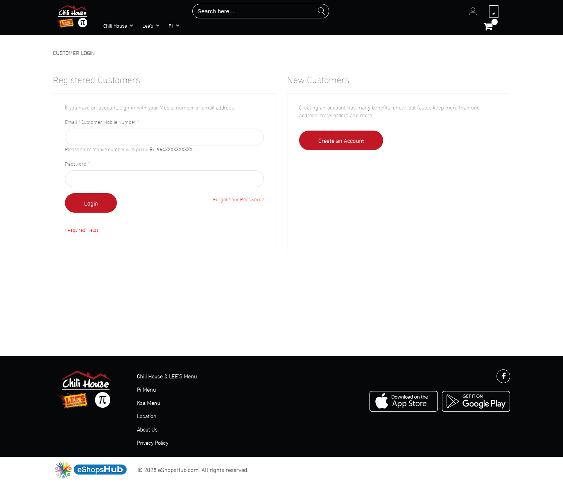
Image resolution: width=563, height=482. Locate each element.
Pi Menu (146, 389)
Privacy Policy (152, 442)
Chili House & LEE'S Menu (167, 376)
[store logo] (73, 16)
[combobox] (260, 11)
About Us (147, 429)
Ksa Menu (148, 402)
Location (146, 416)
